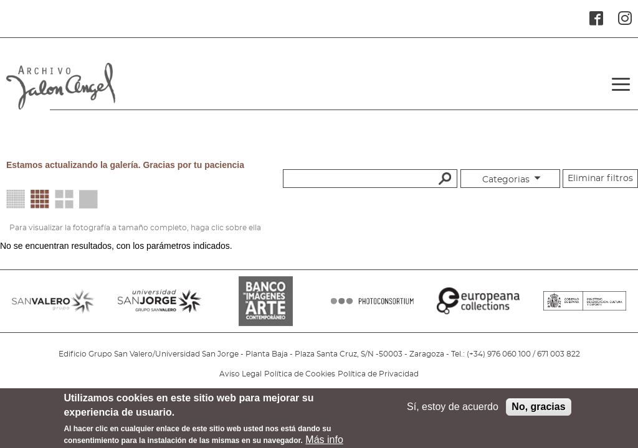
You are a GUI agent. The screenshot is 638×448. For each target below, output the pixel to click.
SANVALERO (53, 307)
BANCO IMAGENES (265, 307)
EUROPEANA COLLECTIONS (478, 307)
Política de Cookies (299, 374)
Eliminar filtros (600, 178)
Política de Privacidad (378, 374)
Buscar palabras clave (443, 178)
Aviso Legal (240, 374)
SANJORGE (159, 307)
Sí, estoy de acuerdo (452, 411)
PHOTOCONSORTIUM (372, 307)
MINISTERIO (584, 307)
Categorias (506, 179)
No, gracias (538, 411)
